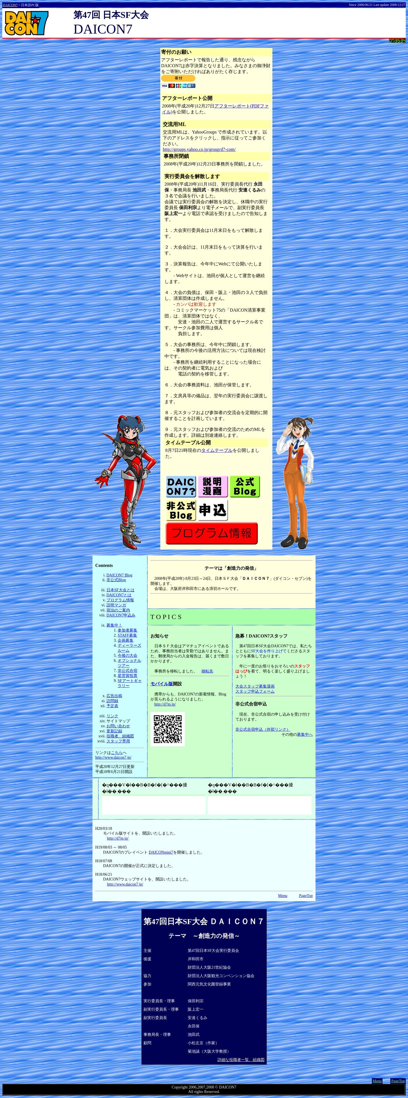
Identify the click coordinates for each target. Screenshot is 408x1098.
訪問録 (112, 701)
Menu (283, 896)
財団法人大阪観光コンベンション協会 (221, 976)
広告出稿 (114, 696)
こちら (117, 753)
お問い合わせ (118, 726)
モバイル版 (161, 683)
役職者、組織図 (120, 736)
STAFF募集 (127, 635)
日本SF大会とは (120, 590)
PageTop (306, 896)
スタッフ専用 (118, 741)
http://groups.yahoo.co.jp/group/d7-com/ (199, 149)
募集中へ (305, 734)
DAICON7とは (118, 595)
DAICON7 (10, 5)
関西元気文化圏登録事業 (209, 984)
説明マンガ (116, 605)
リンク (112, 716)
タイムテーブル (217, 450)
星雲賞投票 (127, 676)
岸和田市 (195, 959)
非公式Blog (116, 580)
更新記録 (114, 731)
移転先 (207, 671)
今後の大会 (127, 655)
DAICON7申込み (120, 615)
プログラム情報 (120, 600)
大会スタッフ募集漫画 (255, 686)
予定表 (112, 706)
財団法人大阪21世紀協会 (209, 967)
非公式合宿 (127, 671)
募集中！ (114, 625)
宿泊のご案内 (118, 610)
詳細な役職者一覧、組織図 (241, 1060)
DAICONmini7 (161, 852)
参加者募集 (127, 630)
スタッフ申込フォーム (255, 691)
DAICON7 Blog (119, 575)
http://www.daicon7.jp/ (113, 757)
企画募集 (125, 640)
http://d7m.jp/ (165, 704)
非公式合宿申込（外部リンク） (262, 729)
